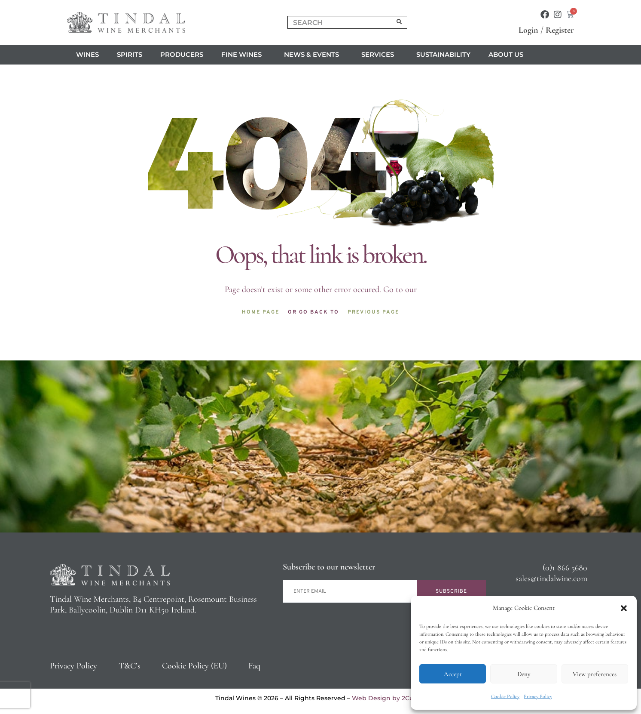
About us (508, 54)
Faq (254, 666)
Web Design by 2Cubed (389, 698)
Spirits (129, 54)
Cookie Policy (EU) (194, 666)
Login (528, 30)
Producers (181, 54)
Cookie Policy (505, 696)
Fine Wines (243, 54)
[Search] (399, 22)
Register (560, 30)
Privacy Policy (538, 696)
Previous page (373, 312)
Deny (523, 674)
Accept (453, 674)
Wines (87, 54)
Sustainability (443, 54)
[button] (624, 608)
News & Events (313, 54)
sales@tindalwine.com (551, 578)
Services (379, 54)
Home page (260, 312)
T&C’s (129, 666)
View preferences (595, 674)
